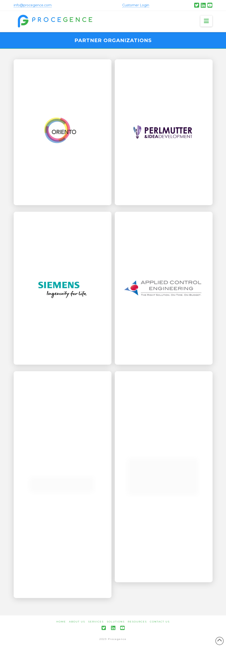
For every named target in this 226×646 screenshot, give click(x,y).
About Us (77, 621)
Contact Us (160, 621)
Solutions (116, 621)
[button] (206, 21)
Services (96, 621)
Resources (137, 621)
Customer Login (135, 5)
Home (61, 621)
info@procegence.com (33, 5)
